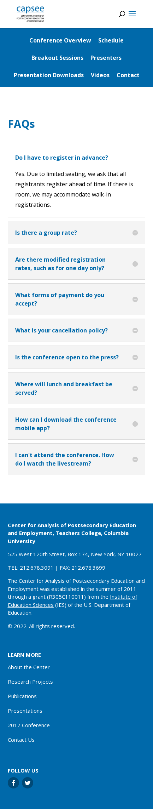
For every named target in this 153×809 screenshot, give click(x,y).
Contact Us (21, 739)
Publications (22, 696)
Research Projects (30, 681)
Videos (100, 75)
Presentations (25, 710)
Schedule (111, 40)
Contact (128, 75)
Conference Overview (60, 40)
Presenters (106, 58)
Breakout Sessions (57, 58)
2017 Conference (29, 725)
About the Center (29, 667)
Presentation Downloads (49, 75)
